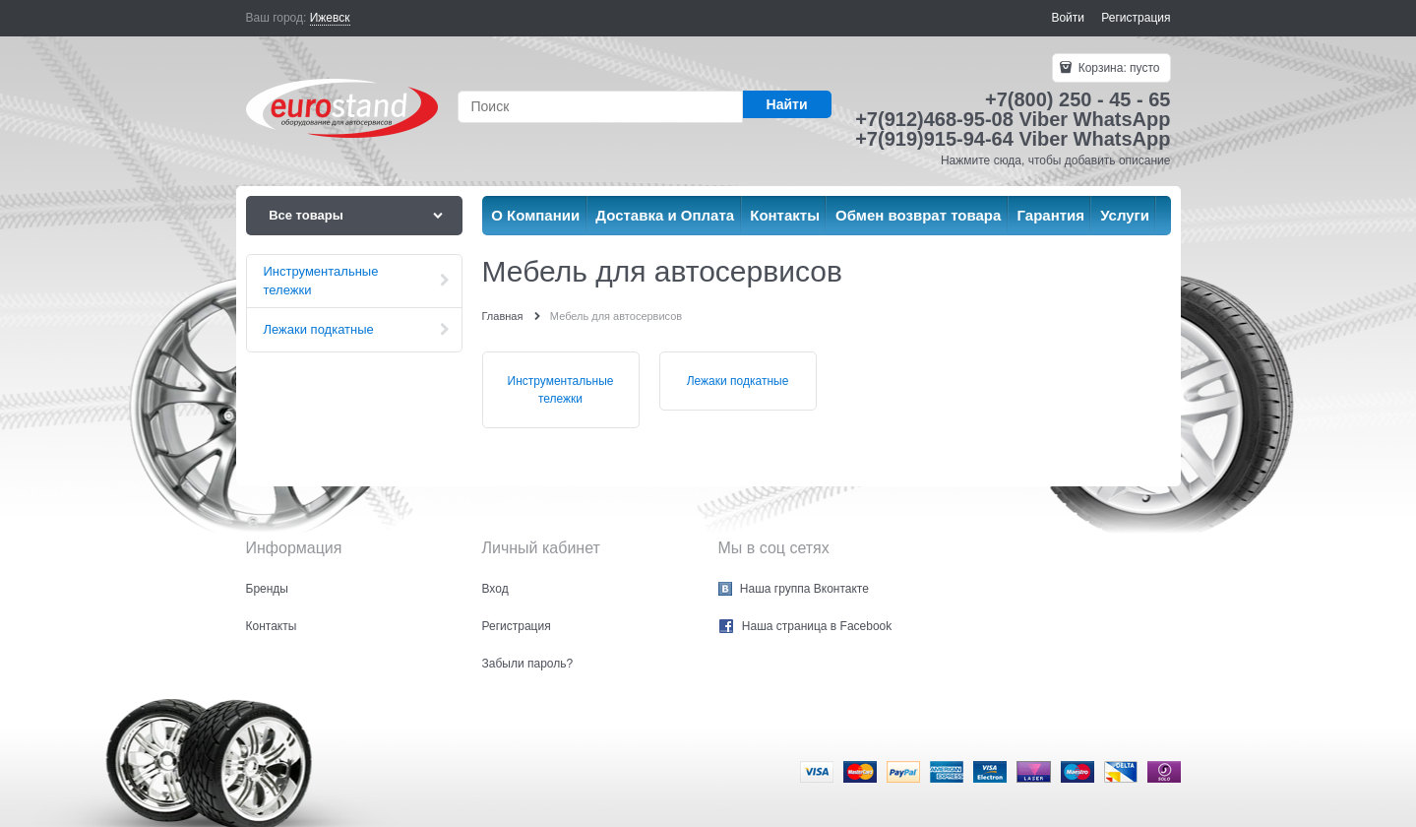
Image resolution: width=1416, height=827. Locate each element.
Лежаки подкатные (738, 381)
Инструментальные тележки (561, 390)
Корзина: (1117, 68)
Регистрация (1135, 18)
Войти (1067, 18)
